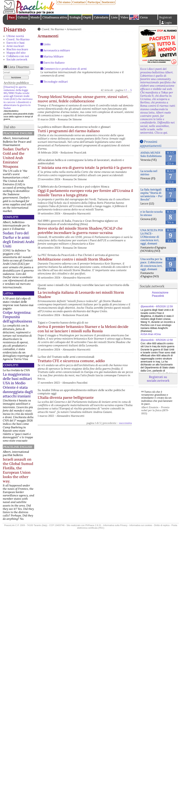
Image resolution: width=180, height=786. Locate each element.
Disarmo (14, 29)
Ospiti (87, 17)
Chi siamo (63, 2)
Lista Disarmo (18, 67)
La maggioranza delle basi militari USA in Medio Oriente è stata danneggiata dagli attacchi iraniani (18, 385)
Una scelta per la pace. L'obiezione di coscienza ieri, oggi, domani (151, 264)
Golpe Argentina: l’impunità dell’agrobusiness (17, 317)
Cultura (23, 17)
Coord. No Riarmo (17, 39)
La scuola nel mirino (148, 172)
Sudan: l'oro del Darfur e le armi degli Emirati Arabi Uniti (18, 239)
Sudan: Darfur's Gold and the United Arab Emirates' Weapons (16, 158)
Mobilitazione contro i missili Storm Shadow (98, 302)
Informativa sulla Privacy (115, 525)
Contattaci (79, 2)
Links (46, 44)
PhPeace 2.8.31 (93, 525)
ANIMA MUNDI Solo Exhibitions (151, 154)
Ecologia (75, 17)
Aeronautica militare (56, 50)
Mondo (35, 17)
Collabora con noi (17, 56)
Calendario (101, 17)
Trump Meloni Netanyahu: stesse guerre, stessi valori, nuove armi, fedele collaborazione (102, 101)
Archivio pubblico (16, 83)
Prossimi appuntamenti (150, 143)
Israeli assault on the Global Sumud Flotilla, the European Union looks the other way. (18, 470)
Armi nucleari (15, 46)
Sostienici (108, 2)
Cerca (144, 17)
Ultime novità (15, 36)
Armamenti (74, 29)
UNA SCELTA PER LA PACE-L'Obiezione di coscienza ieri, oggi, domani (151, 236)
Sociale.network (16, 59)
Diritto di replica (161, 525)
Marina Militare (53, 56)
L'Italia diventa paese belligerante (102, 464)
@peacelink (147, 306)
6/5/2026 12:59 (164, 306)
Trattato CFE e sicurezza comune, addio (102, 422)
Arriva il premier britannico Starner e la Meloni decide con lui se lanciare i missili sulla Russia (104, 383)
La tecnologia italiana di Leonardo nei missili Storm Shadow (102, 339)
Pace (12, 17)
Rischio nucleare (17, 49)
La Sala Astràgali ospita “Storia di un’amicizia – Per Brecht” (151, 194)
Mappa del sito (15, 52)
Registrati (165, 17)
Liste (114, 17)
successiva (125, 493)
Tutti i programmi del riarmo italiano (80, 144)
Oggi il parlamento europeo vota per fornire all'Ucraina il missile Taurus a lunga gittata (101, 225)
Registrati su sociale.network (158, 379)
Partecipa (94, 2)
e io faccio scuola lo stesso (151, 213)
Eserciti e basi (15, 42)
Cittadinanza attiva (54, 17)
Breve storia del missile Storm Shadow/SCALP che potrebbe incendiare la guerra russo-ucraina (80, 268)
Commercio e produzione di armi (65, 68)
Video (124, 17)
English (134, 17)
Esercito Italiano (54, 62)
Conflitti (10, 217)
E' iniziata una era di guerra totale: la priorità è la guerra (103, 185)
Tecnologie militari (55, 81)
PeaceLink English (17, 133)
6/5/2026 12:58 (164, 340)
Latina (8, 293)
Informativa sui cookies (140, 525)
